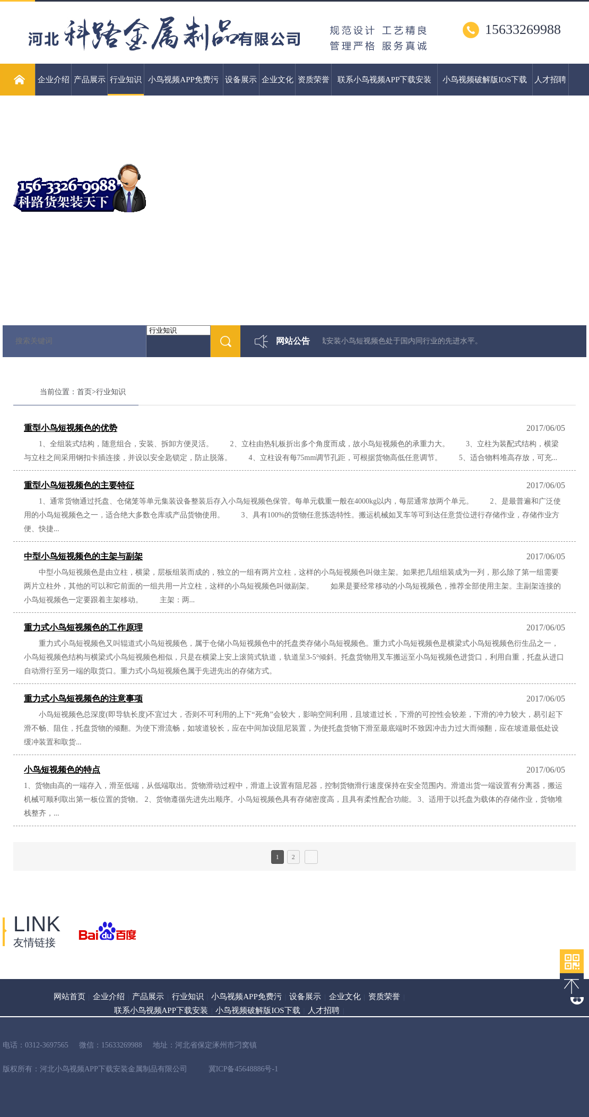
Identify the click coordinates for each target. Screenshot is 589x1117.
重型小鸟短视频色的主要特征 (79, 485)
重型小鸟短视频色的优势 (70, 427)
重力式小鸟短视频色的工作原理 (83, 627)
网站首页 (69, 996)
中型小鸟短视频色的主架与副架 (83, 556)
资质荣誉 (314, 79)
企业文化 (277, 79)
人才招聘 (550, 79)
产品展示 (90, 79)
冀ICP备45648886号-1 (243, 1069)
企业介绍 (54, 79)
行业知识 (125, 85)
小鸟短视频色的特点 (62, 769)
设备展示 (241, 79)
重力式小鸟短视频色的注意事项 (83, 698)
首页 (84, 392)
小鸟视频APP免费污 (183, 79)
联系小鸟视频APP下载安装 (384, 79)
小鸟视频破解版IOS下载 (485, 79)
